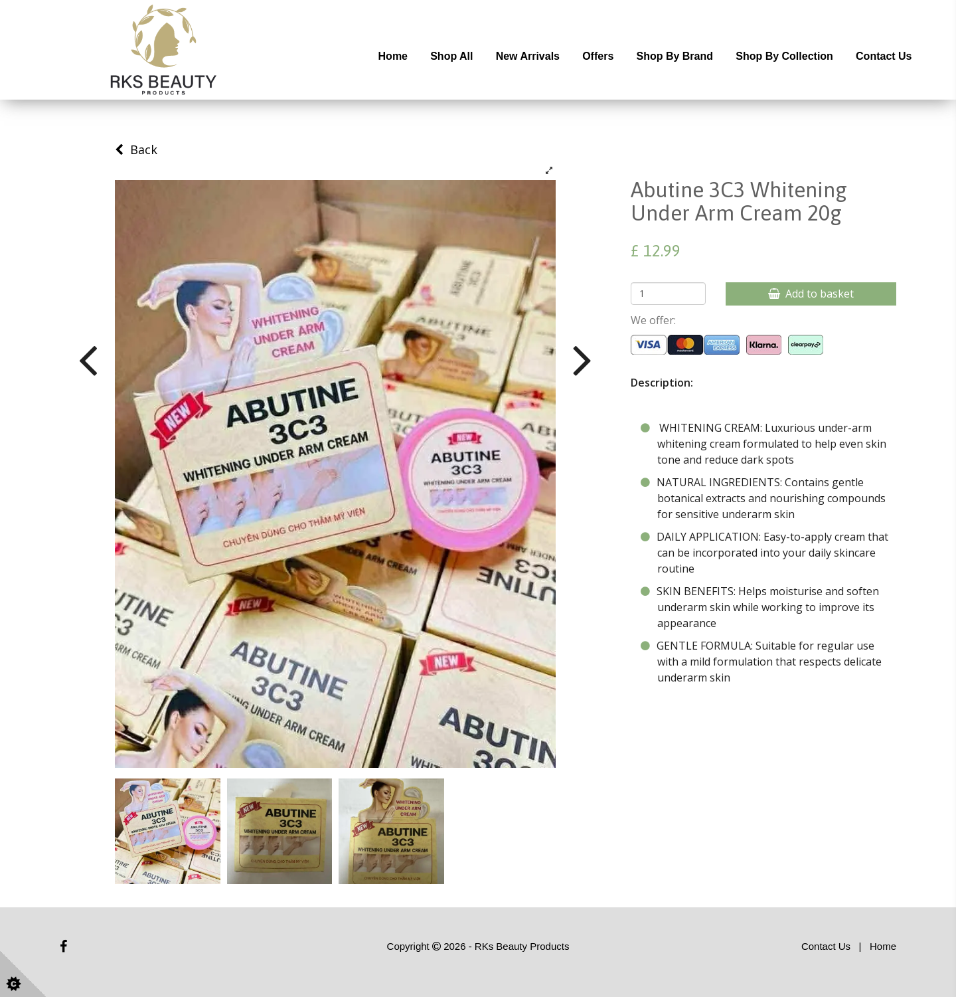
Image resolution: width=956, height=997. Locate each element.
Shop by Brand (674, 56)
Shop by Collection (784, 56)
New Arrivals (528, 56)
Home (393, 56)
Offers (597, 56)
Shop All (451, 56)
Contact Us (884, 56)
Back (136, 149)
